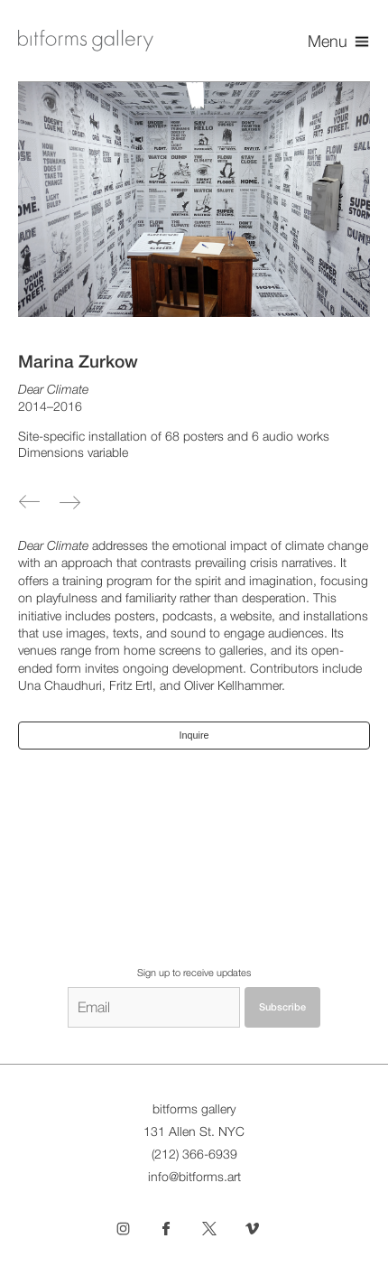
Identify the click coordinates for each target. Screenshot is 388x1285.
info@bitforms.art (194, 1177)
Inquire (194, 735)
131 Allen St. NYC (194, 1131)
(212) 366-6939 (194, 1154)
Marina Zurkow (78, 361)
